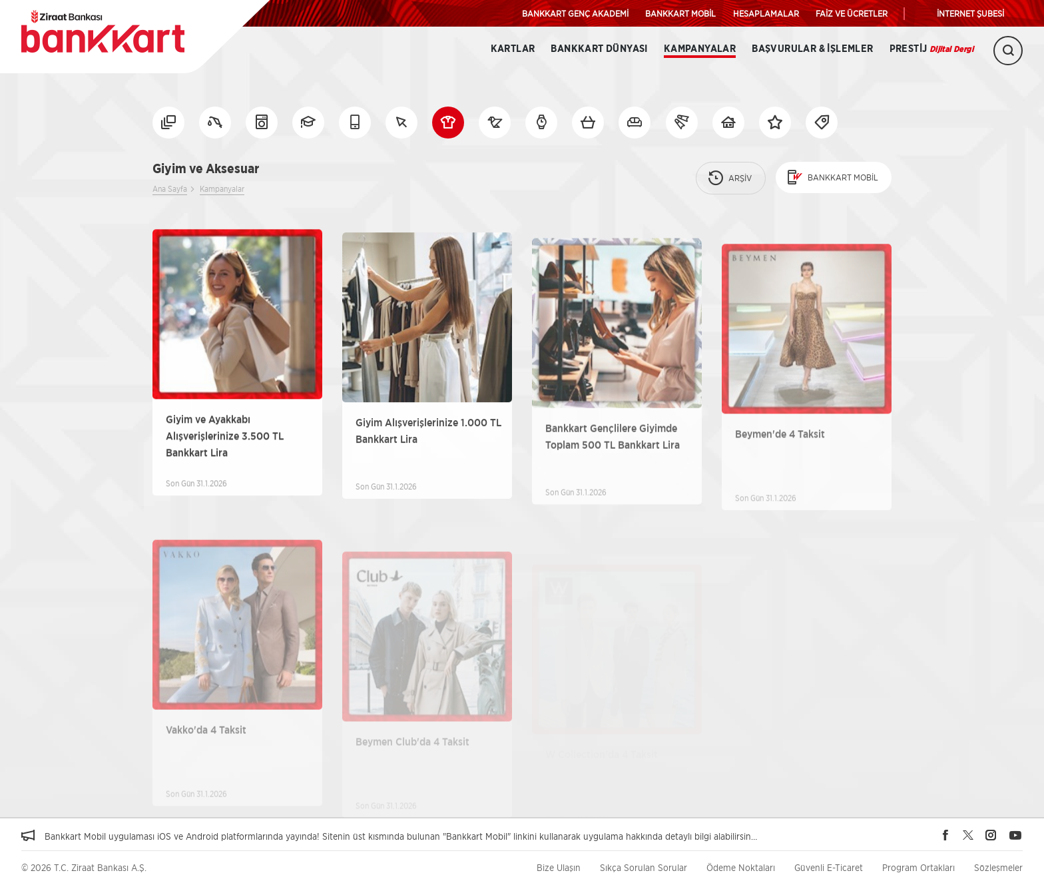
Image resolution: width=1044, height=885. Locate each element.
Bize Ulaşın (559, 867)
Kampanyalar (700, 49)
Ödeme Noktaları (740, 867)
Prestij (931, 49)
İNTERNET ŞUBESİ (970, 13)
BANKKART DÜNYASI (599, 49)
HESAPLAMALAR (766, 13)
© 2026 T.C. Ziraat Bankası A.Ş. (83, 867)
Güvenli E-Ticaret (828, 867)
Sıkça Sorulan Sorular (643, 867)
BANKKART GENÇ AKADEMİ (575, 13)
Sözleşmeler (998, 867)
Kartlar (513, 49)
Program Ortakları (918, 867)
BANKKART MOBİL (680, 13)
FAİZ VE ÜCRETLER (852, 13)
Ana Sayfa (169, 189)
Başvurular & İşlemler (812, 49)
